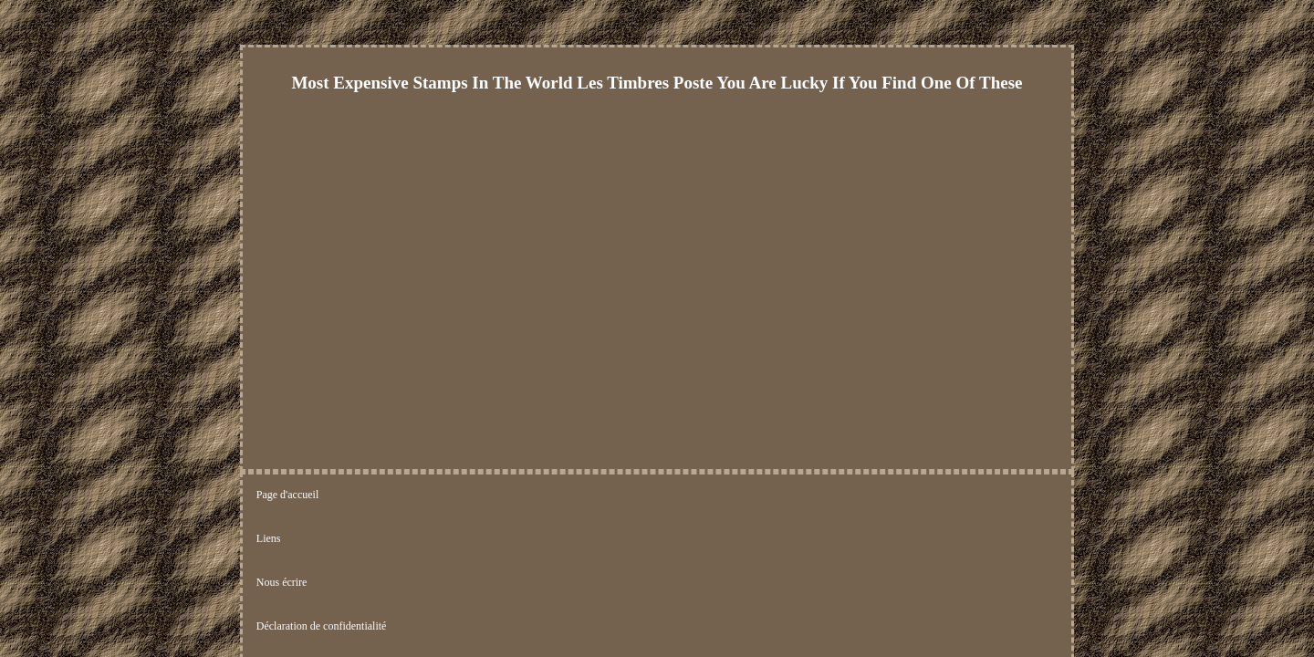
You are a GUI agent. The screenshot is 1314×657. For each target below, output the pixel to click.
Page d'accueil (287, 495)
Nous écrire (419, 495)
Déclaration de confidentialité (536, 495)
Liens (356, 495)
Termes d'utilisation (669, 495)
